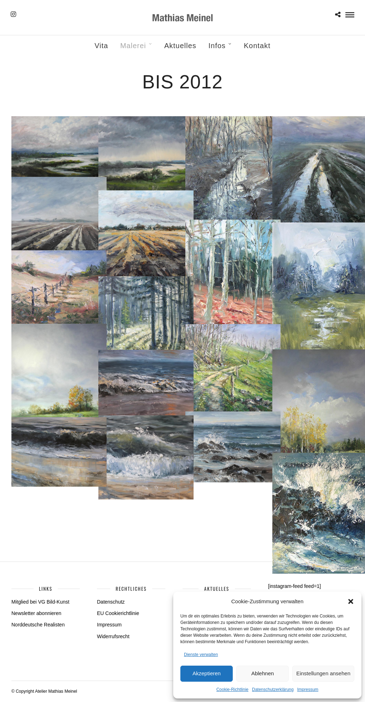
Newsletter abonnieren (36, 613)
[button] (350, 601)
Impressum (307, 689)
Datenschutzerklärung (273, 689)
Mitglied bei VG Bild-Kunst (40, 602)
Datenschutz (111, 602)
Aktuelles (180, 46)
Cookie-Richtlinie (232, 689)
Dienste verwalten (201, 654)
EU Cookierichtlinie (118, 613)
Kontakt (257, 46)
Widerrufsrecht (113, 636)
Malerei (133, 46)
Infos (217, 46)
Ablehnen (262, 673)
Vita (101, 46)
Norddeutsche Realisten (38, 624)
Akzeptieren (206, 673)
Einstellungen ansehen (323, 673)
